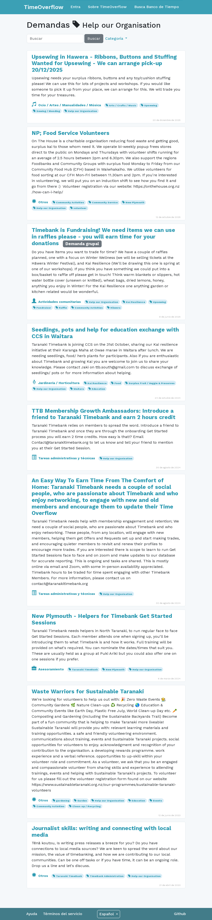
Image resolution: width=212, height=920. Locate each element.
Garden (82, 800)
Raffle (63, 307)
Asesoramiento (48, 669)
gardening (62, 800)
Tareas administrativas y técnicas (64, 458)
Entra (75, 6)
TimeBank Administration (107, 876)
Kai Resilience (135, 302)
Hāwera (115, 307)
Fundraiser (43, 307)
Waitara (79, 388)
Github (180, 913)
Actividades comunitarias (57, 302)
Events (157, 800)
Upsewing (150, 105)
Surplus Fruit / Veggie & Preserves (152, 383)
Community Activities (70, 202)
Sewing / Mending (48, 111)
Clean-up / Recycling (86, 806)
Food (117, 383)
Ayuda (31, 913)
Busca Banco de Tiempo (156, 6)
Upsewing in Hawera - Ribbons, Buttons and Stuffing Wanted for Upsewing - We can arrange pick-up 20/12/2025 (104, 63)
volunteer (80, 208)
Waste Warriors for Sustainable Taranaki (88, 691)
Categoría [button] (114, 38)
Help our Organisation (82, 111)
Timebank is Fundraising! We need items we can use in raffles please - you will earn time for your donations (103, 236)
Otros (40, 202)
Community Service (105, 202)
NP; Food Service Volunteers (70, 133)
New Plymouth (134, 202)
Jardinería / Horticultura (56, 383)
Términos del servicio (62, 913)
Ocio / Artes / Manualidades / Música (67, 105)
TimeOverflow (43, 7)
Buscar (93, 38)
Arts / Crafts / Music (122, 105)
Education (98, 388)
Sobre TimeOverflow (107, 6)
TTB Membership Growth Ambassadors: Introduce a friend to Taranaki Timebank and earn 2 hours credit (103, 414)
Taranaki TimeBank (85, 669)
